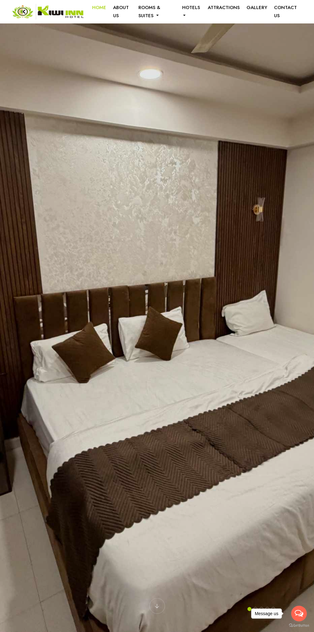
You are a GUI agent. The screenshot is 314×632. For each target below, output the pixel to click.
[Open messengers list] (299, 613)
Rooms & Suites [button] (149, 11)
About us (121, 11)
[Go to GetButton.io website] (299, 626)
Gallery (257, 7)
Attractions (224, 7)
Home (99, 7)
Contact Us (285, 11)
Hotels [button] (191, 7)
